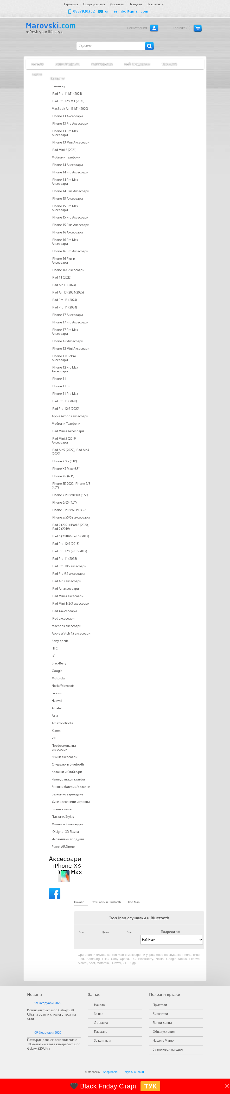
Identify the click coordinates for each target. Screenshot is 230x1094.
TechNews (169, 64)
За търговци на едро (168, 1050)
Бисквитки (160, 1014)
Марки (37, 74)
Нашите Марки (163, 1041)
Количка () (182, 28)
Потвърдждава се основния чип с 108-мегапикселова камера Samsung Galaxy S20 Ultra (53, 1044)
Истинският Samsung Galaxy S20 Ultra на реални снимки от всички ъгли (51, 1015)
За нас (98, 1014)
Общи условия (164, 1032)
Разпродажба (102, 64)
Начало (38, 64)
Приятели (160, 1005)
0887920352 (84, 12)
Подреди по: (170, 932)
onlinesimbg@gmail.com (126, 12)
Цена (105, 932)
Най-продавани (137, 64)
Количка (198, 28)
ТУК (150, 1086)
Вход (154, 28)
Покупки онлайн (133, 1072)
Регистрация (137, 28)
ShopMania (110, 1072)
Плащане (100, 1032)
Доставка (101, 1023)
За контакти (102, 1041)
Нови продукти (67, 64)
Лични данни (162, 1023)
